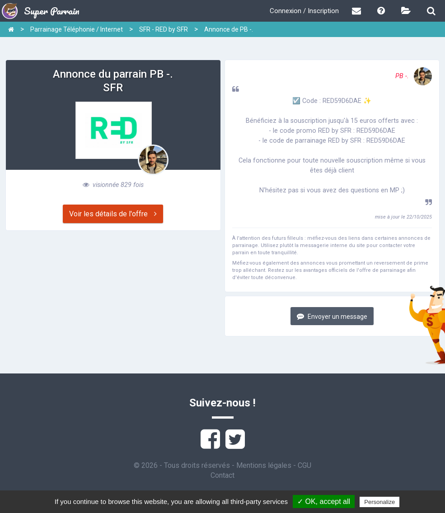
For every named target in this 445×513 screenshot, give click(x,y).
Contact (222, 475)
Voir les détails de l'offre (113, 214)
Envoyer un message (332, 316)
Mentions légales (263, 465)
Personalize (379, 502)
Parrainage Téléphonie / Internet (76, 29)
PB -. (413, 76)
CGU (304, 465)
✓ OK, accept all (323, 501)
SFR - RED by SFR (163, 29)
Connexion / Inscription (304, 11)
